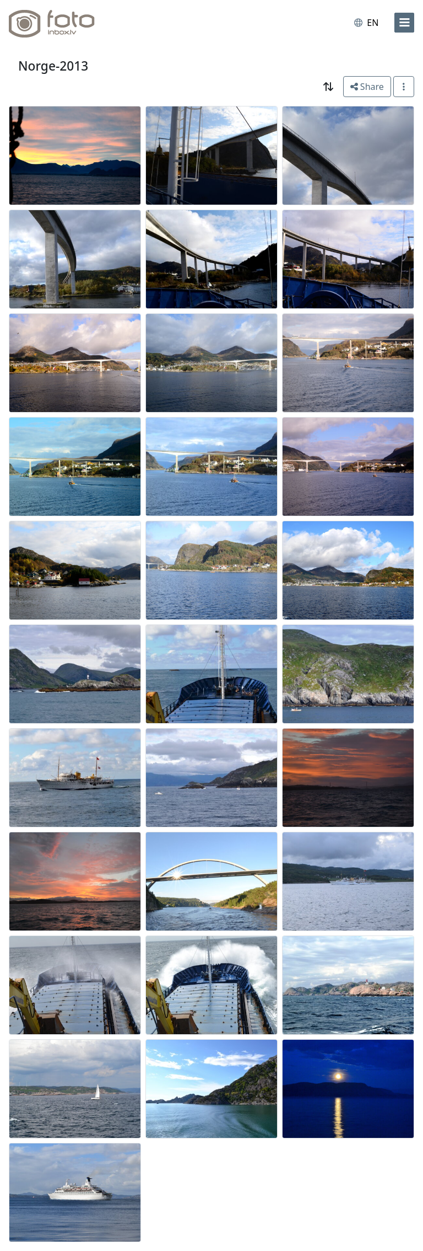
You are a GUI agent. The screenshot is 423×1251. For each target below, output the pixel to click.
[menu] (404, 23)
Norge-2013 (53, 65)
